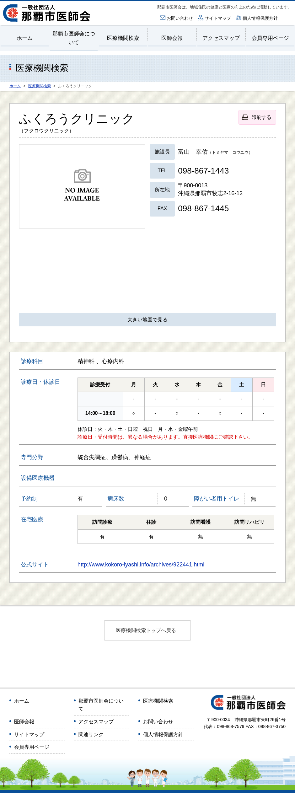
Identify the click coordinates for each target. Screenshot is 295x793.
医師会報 (172, 38)
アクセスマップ (221, 38)
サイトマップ (218, 18)
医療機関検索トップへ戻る (146, 630)
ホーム (25, 38)
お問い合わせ (180, 18)
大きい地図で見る (147, 319)
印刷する (261, 117)
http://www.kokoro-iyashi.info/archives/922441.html (141, 564)
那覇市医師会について (73, 38)
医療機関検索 (123, 38)
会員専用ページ (270, 38)
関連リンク (91, 734)
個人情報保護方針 (260, 18)
